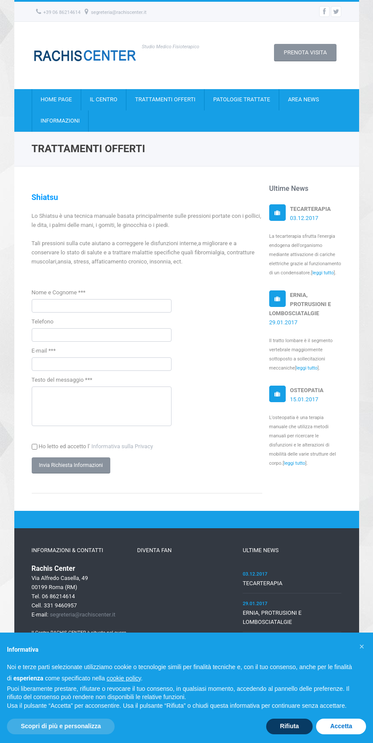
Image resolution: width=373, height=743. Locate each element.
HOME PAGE (56, 99)
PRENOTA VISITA (305, 52)
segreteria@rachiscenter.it (115, 12)
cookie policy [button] (123, 678)
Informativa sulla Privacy (122, 453)
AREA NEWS (303, 99)
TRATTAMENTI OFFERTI (165, 99)
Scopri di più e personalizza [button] (61, 726)
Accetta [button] (341, 726)
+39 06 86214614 (58, 12)
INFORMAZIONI (60, 120)
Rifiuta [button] (289, 726)
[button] (362, 646)
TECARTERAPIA (263, 589)
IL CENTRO (103, 99)
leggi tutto (322, 273)
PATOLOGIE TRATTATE (241, 99)
